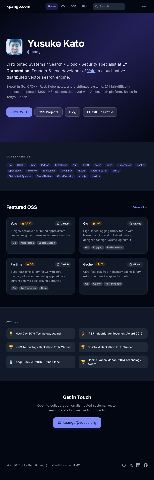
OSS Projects (48, 112)
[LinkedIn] (138, 465)
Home (52, 6)
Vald (91, 70)
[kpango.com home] (18, 6)
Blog (85, 6)
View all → (140, 207)
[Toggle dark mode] (144, 6)
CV (63, 6)
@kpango (35, 51)
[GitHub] (124, 465)
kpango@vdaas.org (77, 422)
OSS (74, 6)
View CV (19, 112)
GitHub (63, 223)
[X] (131, 465)
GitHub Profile (100, 112)
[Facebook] (146, 465)
